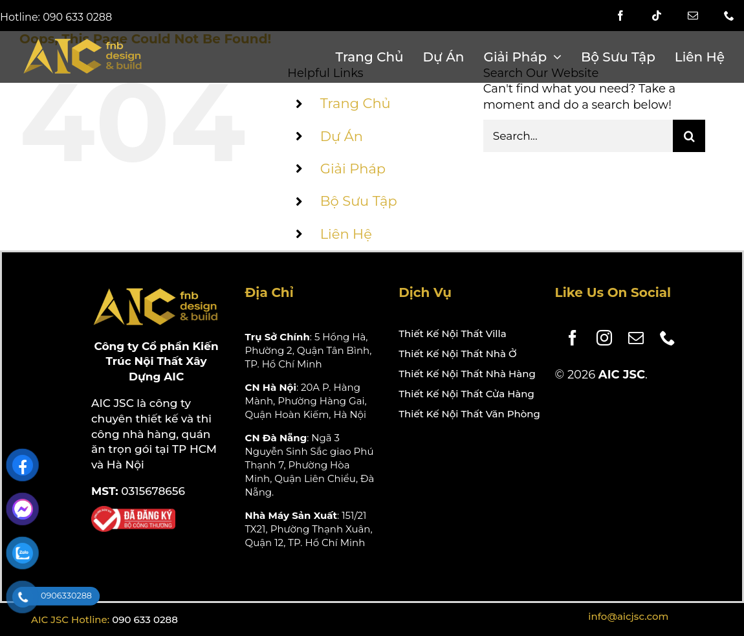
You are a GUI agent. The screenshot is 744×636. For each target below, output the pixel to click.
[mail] (693, 15)
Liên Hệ (346, 234)
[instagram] (599, 337)
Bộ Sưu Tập (358, 201)
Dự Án (341, 136)
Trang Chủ (355, 103)
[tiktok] (657, 15)
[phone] (662, 337)
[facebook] (620, 15)
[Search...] (578, 136)
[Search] (689, 136)
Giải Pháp (353, 168)
